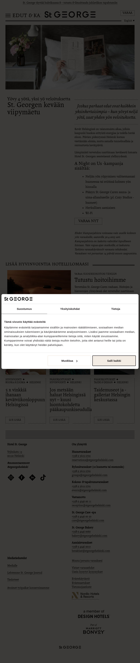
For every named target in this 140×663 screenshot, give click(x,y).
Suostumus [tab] (24, 308)
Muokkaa (69, 360)
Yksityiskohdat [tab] (70, 308)
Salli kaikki (114, 360)
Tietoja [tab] (115, 308)
